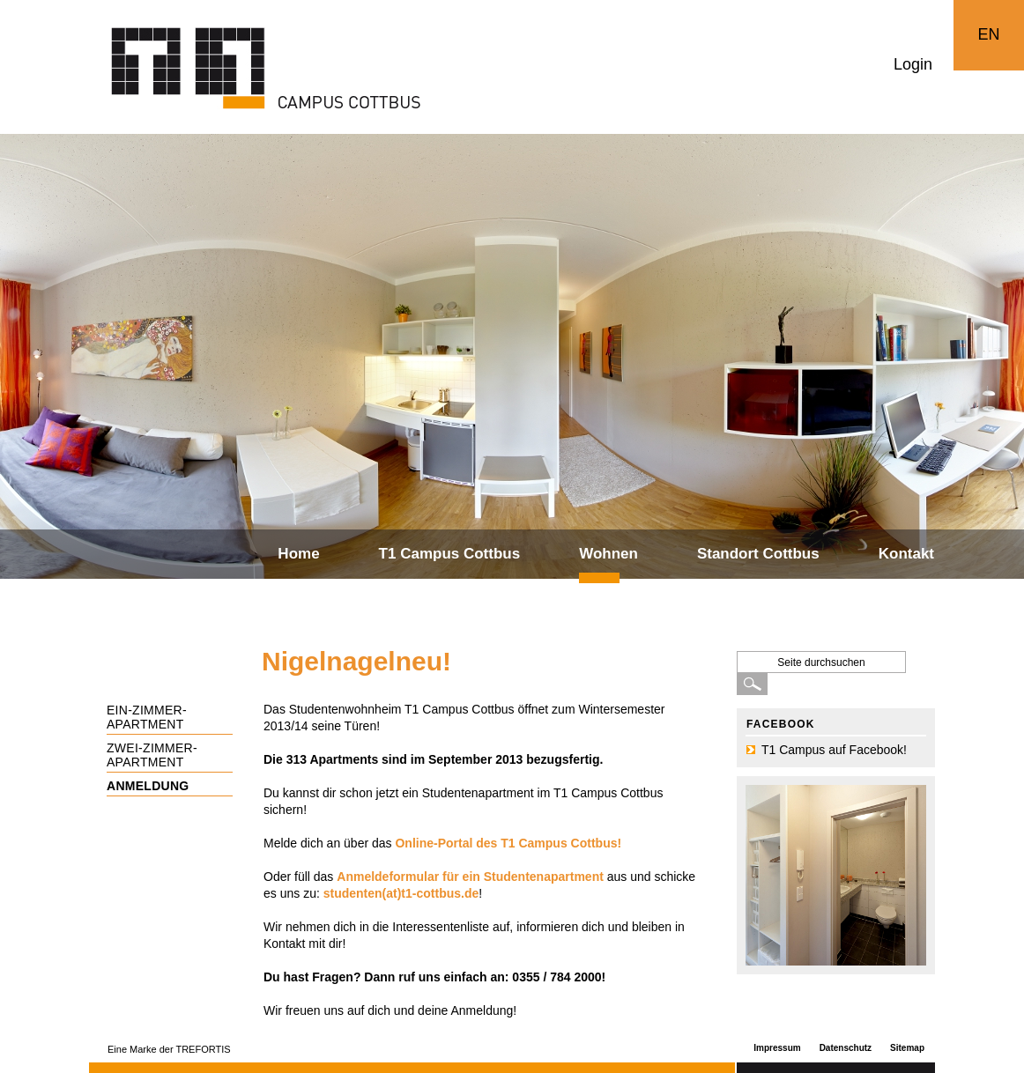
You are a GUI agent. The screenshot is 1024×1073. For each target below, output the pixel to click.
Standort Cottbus (758, 553)
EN (988, 34)
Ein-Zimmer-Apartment (147, 717)
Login (913, 64)
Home (298, 553)
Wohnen (608, 553)
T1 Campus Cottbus (450, 553)
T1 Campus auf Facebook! (834, 750)
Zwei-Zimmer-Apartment (152, 755)
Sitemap (907, 1048)
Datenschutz (846, 1048)
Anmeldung (148, 786)
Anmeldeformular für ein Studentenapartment (470, 877)
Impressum (776, 1048)
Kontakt (906, 553)
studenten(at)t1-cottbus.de (401, 893)
